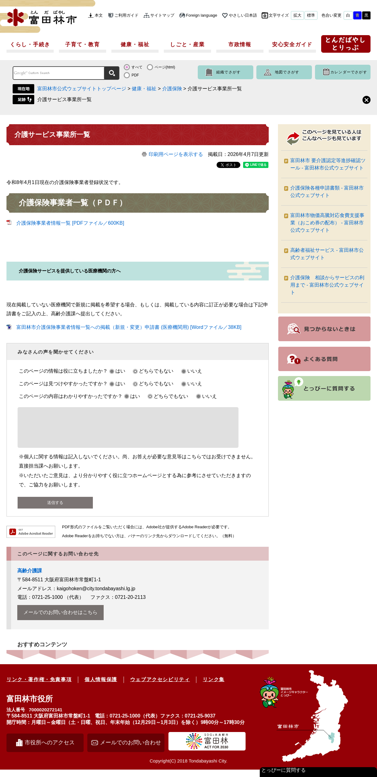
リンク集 (213, 686)
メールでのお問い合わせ (130, 750)
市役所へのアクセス (50, 750)
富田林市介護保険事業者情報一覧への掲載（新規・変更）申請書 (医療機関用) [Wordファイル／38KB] (129, 327)
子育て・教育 (82, 44)
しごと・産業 (187, 44)
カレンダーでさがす (348, 72)
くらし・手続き (30, 44)
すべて (137, 67)
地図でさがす (287, 72)
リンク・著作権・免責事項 (39, 686)
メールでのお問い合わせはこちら (60, 619)
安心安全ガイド (292, 44)
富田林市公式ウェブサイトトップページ (81, 88)
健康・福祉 (135, 44)
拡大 (297, 15)
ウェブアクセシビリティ (160, 686)
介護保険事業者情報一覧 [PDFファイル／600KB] (70, 223)
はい (120, 371)
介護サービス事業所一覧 (64, 99)
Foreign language (201, 15)
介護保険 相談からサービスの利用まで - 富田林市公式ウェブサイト (327, 285)
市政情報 (239, 44)
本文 (99, 15)
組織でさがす (228, 72)
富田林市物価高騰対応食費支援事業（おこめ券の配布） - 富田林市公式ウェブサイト (327, 223)
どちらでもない (156, 371)
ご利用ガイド (126, 15)
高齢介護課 (29, 578)
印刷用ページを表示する (176, 154)
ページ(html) (165, 67)
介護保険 (172, 88)
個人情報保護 (101, 686)
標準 (311, 15)
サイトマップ (162, 15)
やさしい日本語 (243, 15)
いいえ (194, 371)
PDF (135, 75)
